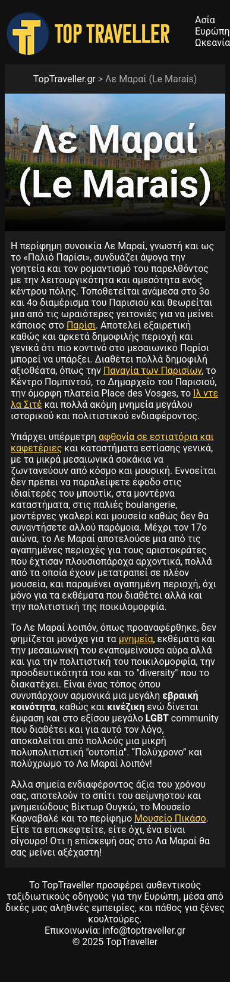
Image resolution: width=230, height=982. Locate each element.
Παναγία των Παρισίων (152, 370)
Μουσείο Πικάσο (170, 818)
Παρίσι (81, 325)
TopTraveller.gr (64, 79)
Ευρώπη (212, 31)
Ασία (205, 20)
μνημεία (136, 639)
